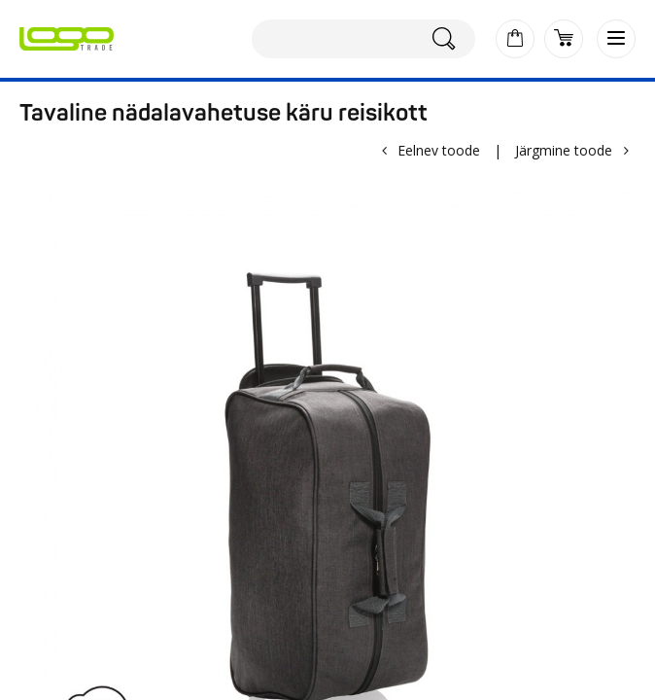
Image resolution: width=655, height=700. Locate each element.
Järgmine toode (563, 150)
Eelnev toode (438, 150)
